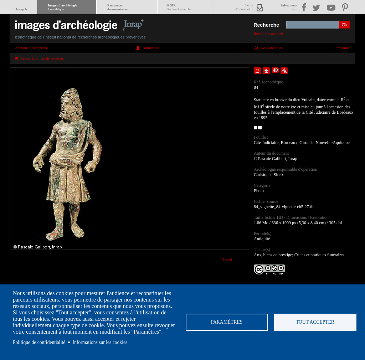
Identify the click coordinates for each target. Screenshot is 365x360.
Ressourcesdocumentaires (117, 7)
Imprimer (342, 48)
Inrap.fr (21, 9)
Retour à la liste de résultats (42, 58)
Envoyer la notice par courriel (284, 70)
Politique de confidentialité (39, 342)
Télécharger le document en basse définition (266, 70)
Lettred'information (244, 7)
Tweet (227, 259)
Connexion (150, 48)
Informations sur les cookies (100, 342)
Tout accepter (315, 322)
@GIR (178, 7)
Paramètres (227, 322)
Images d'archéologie (62, 7)
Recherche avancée (268, 33)
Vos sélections (272, 48)
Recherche (266, 25)
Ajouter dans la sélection (257, 70)
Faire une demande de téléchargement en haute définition (275, 70)
